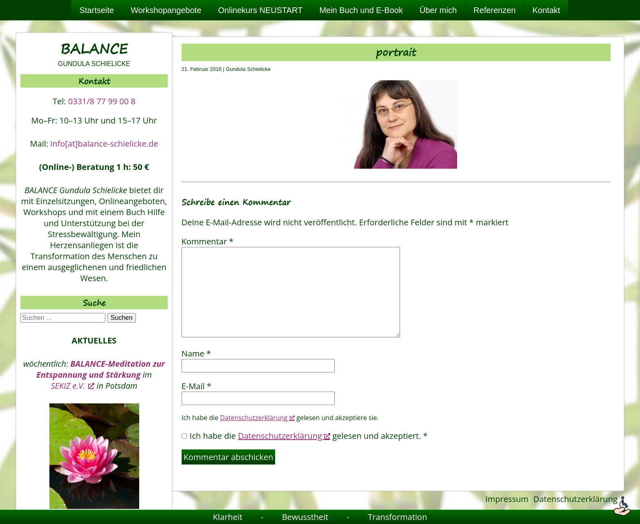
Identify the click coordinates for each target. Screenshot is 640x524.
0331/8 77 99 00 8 (102, 101)
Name (196, 353)
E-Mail (196, 386)
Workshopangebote (166, 10)
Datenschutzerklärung (575, 498)
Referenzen (494, 10)
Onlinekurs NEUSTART (260, 10)
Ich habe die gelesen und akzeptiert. (305, 435)
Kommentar (207, 241)
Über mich (438, 10)
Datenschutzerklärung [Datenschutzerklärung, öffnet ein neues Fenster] (257, 417)
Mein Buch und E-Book (361, 10)
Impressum (507, 498)
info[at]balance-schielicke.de (104, 143)
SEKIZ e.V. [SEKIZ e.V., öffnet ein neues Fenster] (73, 385)
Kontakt (546, 10)
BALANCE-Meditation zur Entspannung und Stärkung (100, 369)
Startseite (97, 10)
